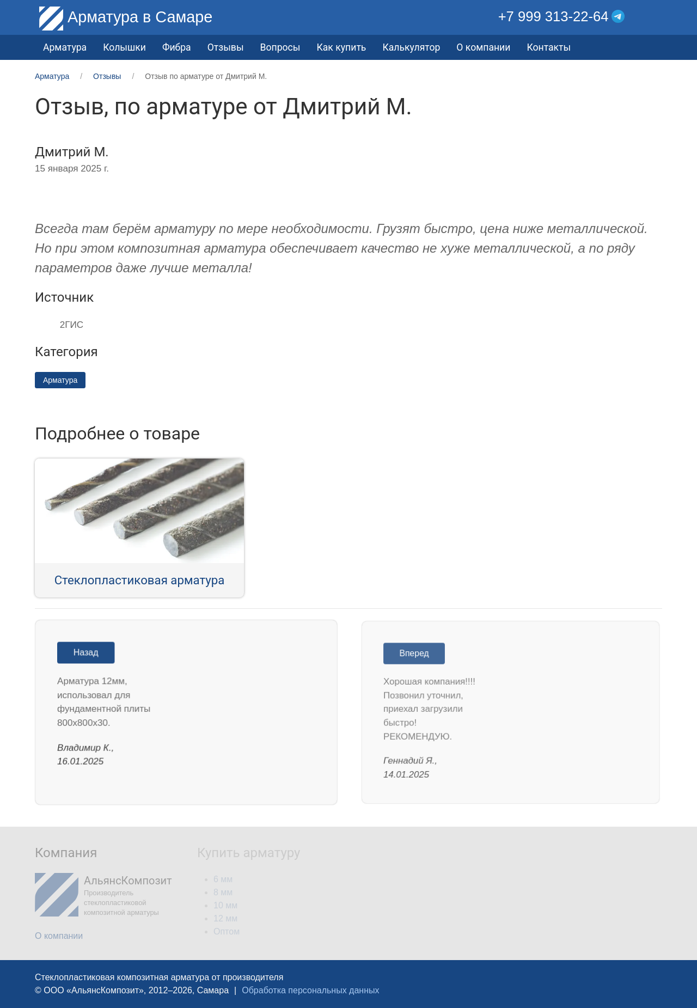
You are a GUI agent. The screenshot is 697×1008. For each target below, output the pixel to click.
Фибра (176, 47)
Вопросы (280, 47)
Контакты (549, 47)
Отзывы (225, 47)
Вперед (417, 655)
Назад (89, 654)
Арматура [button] (65, 47)
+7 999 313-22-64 (553, 16)
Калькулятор (411, 47)
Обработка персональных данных (310, 990)
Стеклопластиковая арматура (139, 580)
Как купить (341, 47)
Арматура (60, 380)
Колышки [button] (124, 47)
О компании (483, 47)
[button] (654, 16)
